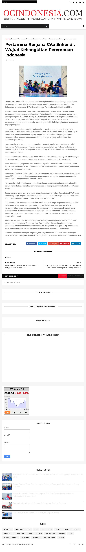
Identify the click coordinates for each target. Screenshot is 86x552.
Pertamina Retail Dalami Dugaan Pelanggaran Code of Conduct (39, 508)
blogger (61, 280)
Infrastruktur (19, 538)
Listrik (30, 538)
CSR (28, 534)
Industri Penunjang (72, 534)
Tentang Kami (49, 542)
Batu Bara (19, 534)
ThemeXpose (14, 549)
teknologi (36, 542)
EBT (42, 534)
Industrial (7, 538)
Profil (70, 538)
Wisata (61, 542)
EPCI (50, 534)
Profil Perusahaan (11, 542)
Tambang (25, 542)
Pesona (62, 538)
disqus (69, 280)
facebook (78, 280)
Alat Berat (8, 534)
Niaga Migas (50, 538)
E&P (35, 534)
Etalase (14, 40)
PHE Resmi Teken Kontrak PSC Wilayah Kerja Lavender (36, 517)
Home (7, 40)
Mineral (39, 538)
